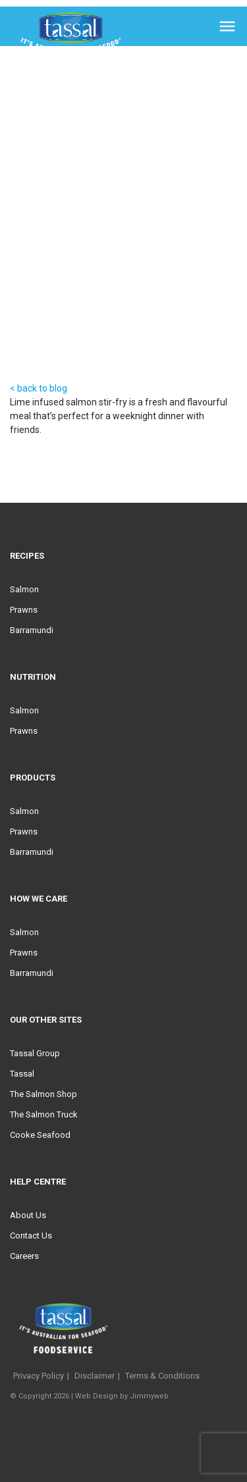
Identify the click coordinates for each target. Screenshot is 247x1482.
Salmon (24, 589)
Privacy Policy (38, 1376)
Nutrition (33, 677)
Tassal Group (35, 1053)
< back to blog (38, 388)
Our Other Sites (46, 1020)
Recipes (27, 556)
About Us (28, 1215)
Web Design (96, 1396)
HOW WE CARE (38, 899)
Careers (24, 1256)
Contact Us (31, 1235)
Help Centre (38, 1182)
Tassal (22, 1074)
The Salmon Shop (43, 1094)
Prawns (24, 610)
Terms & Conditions (162, 1376)
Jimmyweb (149, 1396)
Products (32, 777)
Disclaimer (94, 1376)
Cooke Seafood (40, 1135)
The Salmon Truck (44, 1114)
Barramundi (31, 630)
